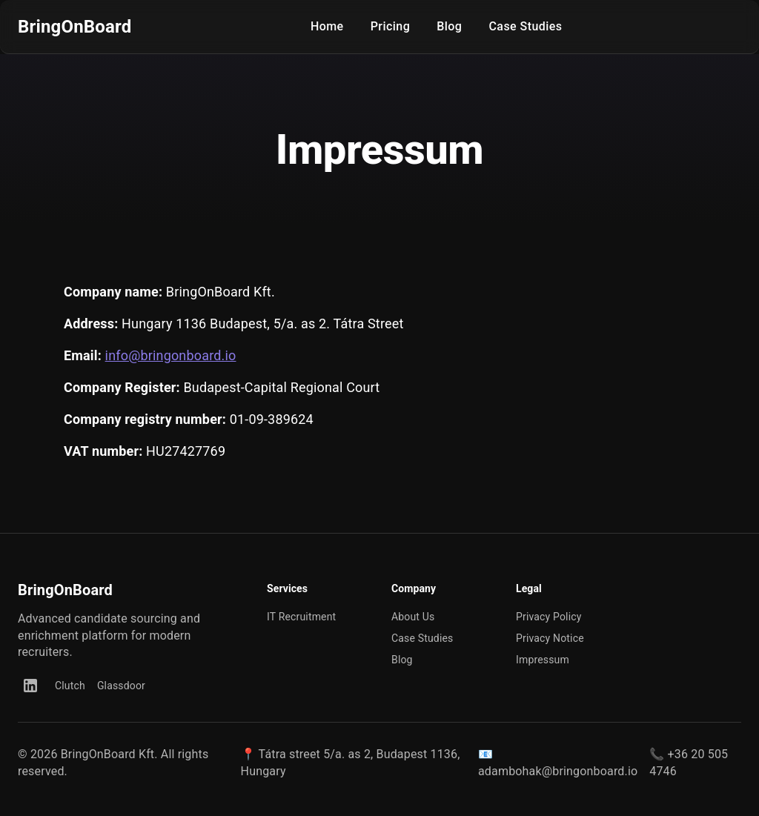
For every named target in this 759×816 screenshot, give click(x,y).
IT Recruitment (301, 617)
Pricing (390, 27)
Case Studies (525, 27)
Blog (449, 27)
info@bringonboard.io (170, 355)
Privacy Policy (549, 617)
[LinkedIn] (30, 685)
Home (327, 27)
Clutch (70, 685)
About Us (412, 617)
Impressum (542, 660)
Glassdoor (121, 685)
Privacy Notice (550, 638)
